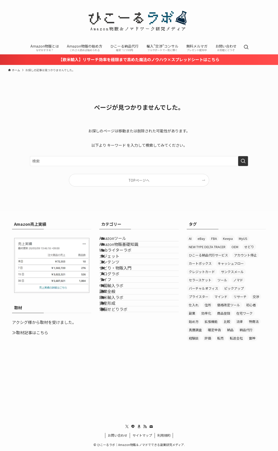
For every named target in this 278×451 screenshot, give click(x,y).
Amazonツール (119, 241)
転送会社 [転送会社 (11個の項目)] (236, 338)
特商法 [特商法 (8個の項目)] (254, 321)
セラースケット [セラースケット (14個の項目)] (200, 280)
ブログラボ (116, 313)
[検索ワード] (139, 161)
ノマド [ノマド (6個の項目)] (238, 280)
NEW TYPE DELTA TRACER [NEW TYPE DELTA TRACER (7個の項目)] (207, 246)
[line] (133, 426)
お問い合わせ (117, 435)
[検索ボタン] (246, 47)
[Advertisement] (226, 380)
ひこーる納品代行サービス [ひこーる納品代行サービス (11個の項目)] (208, 255)
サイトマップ (142, 435)
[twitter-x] (127, 426)
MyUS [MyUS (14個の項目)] (243, 238)
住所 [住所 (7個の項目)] (208, 305)
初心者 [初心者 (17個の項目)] (251, 305)
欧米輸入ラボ (118, 360)
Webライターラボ (122, 265)
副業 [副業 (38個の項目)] (192, 313)
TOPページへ (139, 180)
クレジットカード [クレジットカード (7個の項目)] (202, 271)
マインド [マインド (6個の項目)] (220, 296)
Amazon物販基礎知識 (125, 253)
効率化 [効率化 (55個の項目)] (206, 313)
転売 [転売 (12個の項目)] (220, 338)
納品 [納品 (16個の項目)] (230, 329)
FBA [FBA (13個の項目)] (214, 238)
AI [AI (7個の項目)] (190, 238)
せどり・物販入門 (122, 301)
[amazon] (139, 426)
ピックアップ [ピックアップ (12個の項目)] (234, 288)
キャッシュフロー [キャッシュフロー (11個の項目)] (231, 263)
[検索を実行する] (243, 161)
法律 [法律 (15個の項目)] (239, 321)
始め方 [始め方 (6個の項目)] (194, 321)
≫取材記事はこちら (30, 332)
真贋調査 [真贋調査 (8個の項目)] (195, 329)
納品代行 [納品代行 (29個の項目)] (246, 329)
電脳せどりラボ (120, 384)
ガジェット (116, 277)
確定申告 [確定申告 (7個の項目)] (214, 329)
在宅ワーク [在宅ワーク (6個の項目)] (244, 313)
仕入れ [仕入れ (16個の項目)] (194, 305)
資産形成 (114, 372)
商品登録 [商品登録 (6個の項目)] (223, 313)
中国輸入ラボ (118, 337)
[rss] (145, 426)
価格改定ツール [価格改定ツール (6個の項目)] (228, 305)
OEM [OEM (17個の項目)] (234, 246)
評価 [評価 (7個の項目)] (208, 338)
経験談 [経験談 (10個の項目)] (194, 338)
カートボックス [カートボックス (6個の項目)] (200, 263)
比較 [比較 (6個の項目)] (227, 321)
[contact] (151, 426)
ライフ (112, 325)
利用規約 (163, 435)
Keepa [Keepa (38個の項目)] (228, 238)
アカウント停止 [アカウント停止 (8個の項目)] (245, 255)
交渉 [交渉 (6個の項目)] (256, 296)
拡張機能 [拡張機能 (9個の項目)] (211, 321)
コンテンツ (116, 289)
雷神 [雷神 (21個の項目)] (252, 338)
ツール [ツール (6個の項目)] (222, 280)
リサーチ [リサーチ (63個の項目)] (240, 296)
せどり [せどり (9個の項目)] (249, 246)
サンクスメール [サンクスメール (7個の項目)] (232, 271)
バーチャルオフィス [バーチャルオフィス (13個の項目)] (203, 288)
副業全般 (114, 349)
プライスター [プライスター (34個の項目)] (198, 296)
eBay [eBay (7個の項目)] (201, 238)
